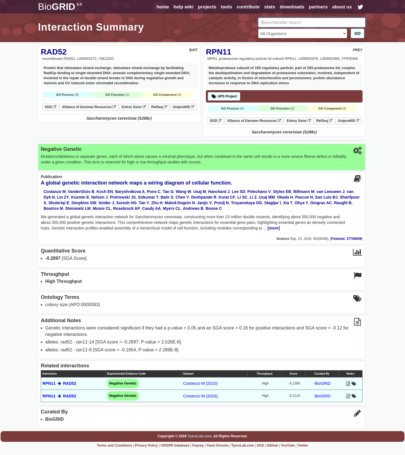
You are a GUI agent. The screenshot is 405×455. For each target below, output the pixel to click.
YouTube (288, 445)
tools (226, 7)
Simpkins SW (83, 203)
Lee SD (238, 191)
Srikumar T (148, 197)
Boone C (214, 208)
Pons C (154, 191)
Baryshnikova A (130, 191)
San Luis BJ (326, 197)
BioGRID (322, 383)
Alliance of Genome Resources (89, 107)
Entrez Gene (133, 107)
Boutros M (53, 208)
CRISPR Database (175, 445)
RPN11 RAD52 (59, 383)
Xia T (287, 203)
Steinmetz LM (78, 208)
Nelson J (99, 197)
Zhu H (157, 203)
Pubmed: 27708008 (346, 239)
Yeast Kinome (217, 445)
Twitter (303, 445)
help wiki (184, 7)
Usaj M (199, 191)
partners (318, 7)
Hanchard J (219, 191)
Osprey (198, 445)
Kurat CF (227, 197)
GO (357, 33)
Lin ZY (63, 197)
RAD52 (54, 51)
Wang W (183, 191)
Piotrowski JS (123, 197)
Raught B (343, 203)
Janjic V (204, 203)
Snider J (106, 203)
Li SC (242, 197)
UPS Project (224, 96)
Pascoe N (304, 197)
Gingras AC (321, 203)
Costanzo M (55, 191)
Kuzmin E (80, 197)
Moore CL (102, 208)
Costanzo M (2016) (200, 396)
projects (207, 7)
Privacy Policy (146, 445)
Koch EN (104, 191)
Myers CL (172, 208)
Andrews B (193, 208)
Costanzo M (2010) (200, 383)
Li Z (253, 197)
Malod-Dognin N (180, 203)
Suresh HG (126, 203)
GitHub (272, 445)
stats (269, 7)
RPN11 (218, 51)
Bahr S (167, 197)
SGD (50, 107)
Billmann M (303, 191)
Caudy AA (151, 208)
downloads (292, 7)
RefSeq (159, 107)
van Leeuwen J (330, 191)
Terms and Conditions (114, 445)
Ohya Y (301, 203)
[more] (273, 228)
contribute (248, 7)
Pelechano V (259, 191)
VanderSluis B (81, 191)
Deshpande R (203, 197)
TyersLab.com (199, 436)
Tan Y (144, 203)
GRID (60, 6)
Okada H (285, 197)
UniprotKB (183, 107)
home (162, 7)
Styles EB (282, 191)
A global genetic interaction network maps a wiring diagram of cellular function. (136, 183)
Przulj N (221, 203)
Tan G (168, 191)
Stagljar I (272, 203)
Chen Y (182, 197)
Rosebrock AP (126, 208)
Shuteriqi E (58, 203)
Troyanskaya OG (246, 203)
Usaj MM (267, 197)
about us (342, 7)
